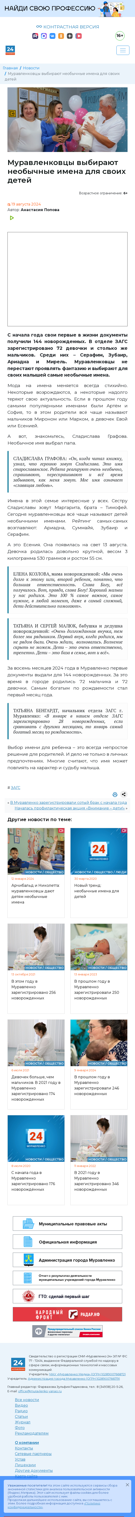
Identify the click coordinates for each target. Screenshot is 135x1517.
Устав (20, 1459)
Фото (20, 1428)
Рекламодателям (32, 1433)
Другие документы (34, 1470)
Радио (21, 1411)
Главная (10, 68)
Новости (31, 68)
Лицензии (25, 1465)
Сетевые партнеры (33, 1454)
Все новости (27, 1400)
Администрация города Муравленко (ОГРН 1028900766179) (74, 1378)
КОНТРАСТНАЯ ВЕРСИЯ (67, 27)
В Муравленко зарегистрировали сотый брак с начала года (68, 802)
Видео (21, 1405)
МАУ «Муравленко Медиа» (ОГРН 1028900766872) (87, 1374)
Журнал (22, 1422)
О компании (27, 1442)
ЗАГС (15, 787)
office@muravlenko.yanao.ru (40, 1391)
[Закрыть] (127, 1484)
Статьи (21, 1416)
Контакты (24, 1448)
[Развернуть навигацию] (122, 50)
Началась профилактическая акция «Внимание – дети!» (70, 808)
